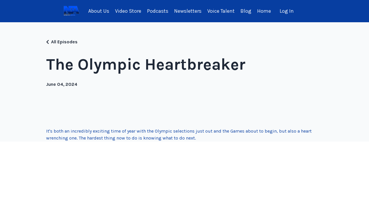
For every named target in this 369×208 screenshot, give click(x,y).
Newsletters (188, 11)
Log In (287, 11)
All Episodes (64, 41)
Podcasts (157, 11)
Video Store (128, 11)
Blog (245, 11)
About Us (98, 11)
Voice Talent (221, 11)
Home (264, 11)
